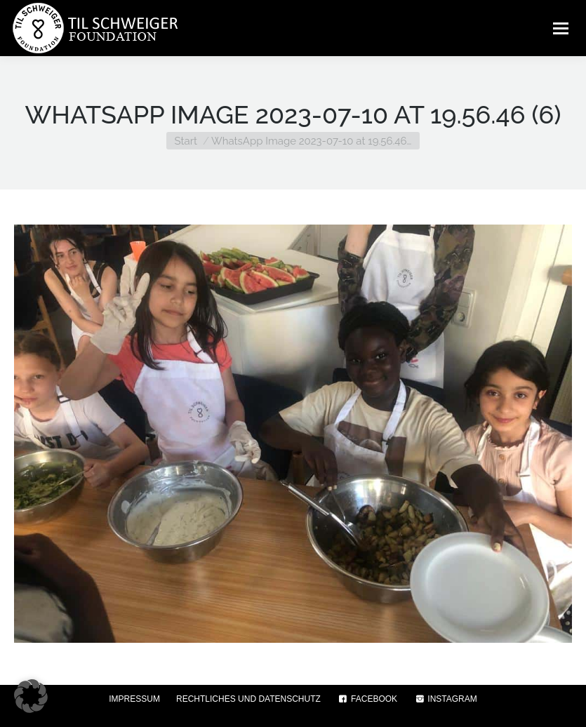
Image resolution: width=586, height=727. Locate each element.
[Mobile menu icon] (560, 28)
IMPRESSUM (134, 699)
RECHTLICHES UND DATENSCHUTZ (248, 699)
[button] (31, 696)
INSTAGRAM (445, 699)
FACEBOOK (367, 699)
